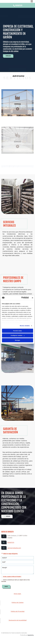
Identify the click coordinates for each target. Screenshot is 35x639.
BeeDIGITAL (31, 635)
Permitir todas (17, 330)
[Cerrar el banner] (32, 297)
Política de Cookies (17, 602)
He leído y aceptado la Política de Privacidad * (12, 576)
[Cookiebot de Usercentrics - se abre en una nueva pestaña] (22, 298)
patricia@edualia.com (14, 548)
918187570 (18, 5)
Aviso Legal (17, 593)
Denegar (17, 340)
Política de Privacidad (17, 611)
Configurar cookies (17, 335)
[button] (8, 56)
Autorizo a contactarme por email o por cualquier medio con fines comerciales (15, 580)
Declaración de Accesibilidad (17, 620)
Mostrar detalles (25, 325)
